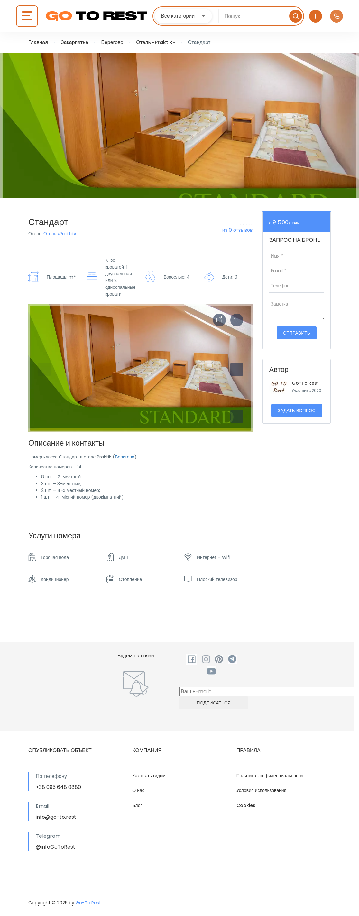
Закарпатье (74, 42)
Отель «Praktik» (155, 42)
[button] (236, 416)
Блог (137, 805)
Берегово (112, 42)
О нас (138, 790)
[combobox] (183, 16)
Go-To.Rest (305, 383)
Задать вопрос (297, 410)
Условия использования (261, 790)
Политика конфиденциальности (269, 775)
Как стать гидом (148, 775)
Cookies (245, 805)
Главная (38, 42)
